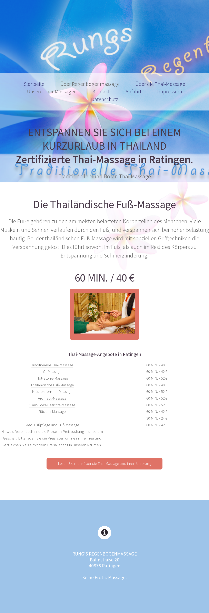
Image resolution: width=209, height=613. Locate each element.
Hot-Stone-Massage (52, 378)
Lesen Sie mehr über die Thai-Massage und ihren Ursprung (104, 463)
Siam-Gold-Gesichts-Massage (52, 405)
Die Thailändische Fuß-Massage (104, 204)
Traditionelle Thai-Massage (52, 365)
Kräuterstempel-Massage (52, 391)
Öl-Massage (52, 371)
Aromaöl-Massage (52, 398)
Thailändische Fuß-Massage (52, 385)
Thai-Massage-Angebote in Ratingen (104, 354)
